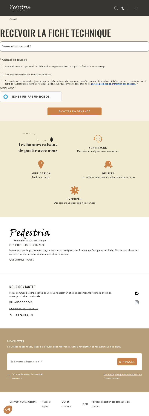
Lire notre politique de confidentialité (123, 374)
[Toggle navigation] (136, 8)
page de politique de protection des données (113, 83)
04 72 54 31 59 (21, 315)
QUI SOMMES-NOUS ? (21, 259)
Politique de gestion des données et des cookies (111, 404)
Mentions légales (46, 404)
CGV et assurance (66, 404)
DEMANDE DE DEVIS (21, 302)
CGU (85, 404)
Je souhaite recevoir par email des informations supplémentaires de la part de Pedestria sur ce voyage (55, 66)
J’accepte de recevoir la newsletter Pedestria (27, 376)
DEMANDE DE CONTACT (23, 308)
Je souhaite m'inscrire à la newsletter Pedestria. (28, 74)
